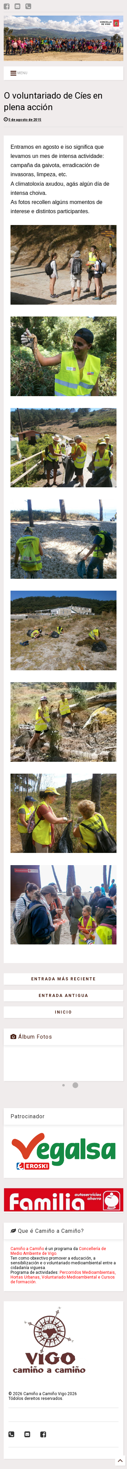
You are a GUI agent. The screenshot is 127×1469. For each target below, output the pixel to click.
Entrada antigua (63, 995)
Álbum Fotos (31, 1037)
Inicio (63, 1012)
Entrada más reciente (63, 979)
